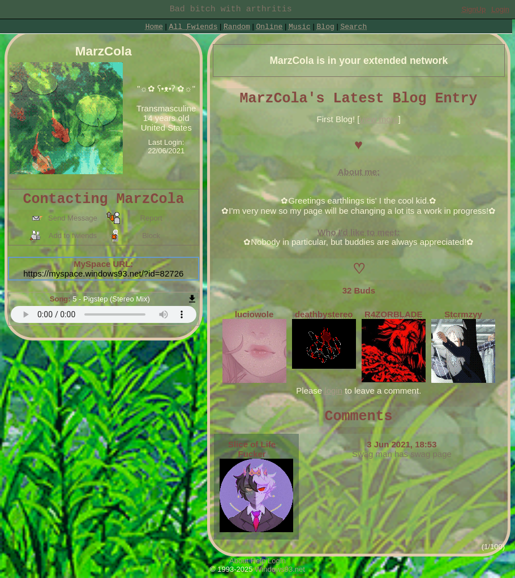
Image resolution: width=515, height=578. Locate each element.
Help (258, 561)
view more (378, 119)
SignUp (474, 9)
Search (353, 27)
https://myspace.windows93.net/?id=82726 (103, 273)
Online (269, 27)
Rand (237, 27)
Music (300, 27)
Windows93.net (280, 569)
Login (500, 9)
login (333, 390)
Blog (325, 27)
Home (154, 27)
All (193, 27)
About (238, 561)
